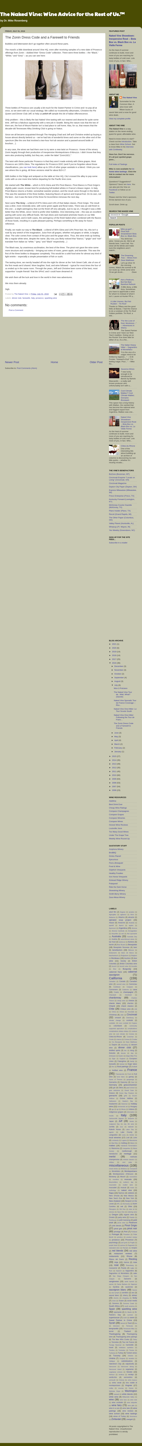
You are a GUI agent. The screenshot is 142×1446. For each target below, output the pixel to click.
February (118, 748)
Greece (112, 1093)
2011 (114, 771)
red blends (117, 1250)
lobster (131, 1135)
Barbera (131, 942)
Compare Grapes (116, 814)
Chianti (112, 1006)
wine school (114, 1413)
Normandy (126, 1204)
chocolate (131, 1012)
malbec (112, 1145)
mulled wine (128, 1185)
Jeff (120, 1121)
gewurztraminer (130, 1085)
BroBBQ (112, 853)
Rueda (123, 1268)
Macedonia (133, 1140)
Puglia (132, 1242)
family (132, 1061)
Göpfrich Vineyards (117, 870)
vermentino (128, 1377)
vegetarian (130, 1369)
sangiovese (114, 1281)
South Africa (114, 1306)
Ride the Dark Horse (118, 887)
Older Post (96, 362)
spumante (117, 1312)
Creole (111, 1039)
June (116, 733)
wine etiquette (132, 1402)
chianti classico (127, 1006)
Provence (129, 1240)
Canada (122, 981)
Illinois (123, 1109)
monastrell (133, 1169)
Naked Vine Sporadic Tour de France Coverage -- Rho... (125, 702)
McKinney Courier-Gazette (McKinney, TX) (120, 506)
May (116, 736)
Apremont (112, 928)
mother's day (128, 1182)
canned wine (121, 984)
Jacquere (131, 1118)
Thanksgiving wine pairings (126, 1337)
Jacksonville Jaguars (116, 1118)
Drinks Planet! (115, 856)
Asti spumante (132, 933)
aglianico (123, 914)
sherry (125, 1295)
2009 (114, 779)
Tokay (135, 1339)
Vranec (131, 1388)
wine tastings (131, 1413)
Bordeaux (115, 958)
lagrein (111, 1132)
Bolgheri (134, 955)
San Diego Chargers (121, 1276)
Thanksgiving (114, 1334)
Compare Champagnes (119, 811)
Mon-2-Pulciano (121, 688)
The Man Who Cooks (120, 1339)
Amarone (121, 923)
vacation (131, 1358)
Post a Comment (16, 310)
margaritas (126, 1148)
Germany (113, 1085)
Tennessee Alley (129, 1328)
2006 (114, 790)
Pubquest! (113, 883)
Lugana (124, 1140)
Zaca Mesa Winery (117, 897)
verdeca (121, 1374)
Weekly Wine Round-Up (119, 839)
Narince (121, 1193)
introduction (126, 141)
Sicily (135, 1298)
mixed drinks (113, 1169)
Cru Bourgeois (117, 1042)
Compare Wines (116, 821)
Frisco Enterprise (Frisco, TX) (121, 496)
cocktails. (112, 1023)
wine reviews (127, 1411)
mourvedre (112, 1185)
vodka (111, 1388)
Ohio (130, 1206)
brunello (134, 966)
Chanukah (112, 995)
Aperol (121, 925)
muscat (123, 1188)
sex (133, 1293)
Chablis (116, 992)
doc (125, 1050)
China (114, 1012)
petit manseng (124, 1220)
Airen (132, 914)
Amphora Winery (116, 849)
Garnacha (113, 1082)
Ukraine (130, 1356)
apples (131, 925)
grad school (130, 1088)
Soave (121, 1301)
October (118, 674)
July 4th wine (129, 1124)
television (116, 1326)
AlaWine (112, 801)
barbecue (122, 942)
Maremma (115, 1148)
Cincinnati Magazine (118, 483)
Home (54, 362)
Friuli (129, 1074)
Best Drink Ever (115, 804)
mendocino (113, 1154)
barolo (111, 945)
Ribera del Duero (116, 1259)
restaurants (114, 1256)
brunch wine (124, 966)
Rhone (129, 1256)
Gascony (123, 1082)
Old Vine (122, 1209)
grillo (125, 1096)
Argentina (123, 928)
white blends (127, 1394)
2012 (114, 768)
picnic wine (121, 1223)
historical (124, 1104)
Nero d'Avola (114, 1196)
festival (122, 1064)
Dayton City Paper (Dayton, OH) (123, 487)
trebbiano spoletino (126, 1347)
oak (121, 1206)
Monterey (112, 1177)
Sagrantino (129, 1271)
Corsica (131, 1034)
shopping (125, 1298)
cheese (131, 1001)
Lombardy (115, 1140)
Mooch (122, 1177)
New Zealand (114, 1201)
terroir (111, 1331)
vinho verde (116, 1383)
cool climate (120, 1034)
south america (129, 1306)
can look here (30, 167)
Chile (111, 1008)
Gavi (132, 1082)
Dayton (114, 1045)
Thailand (127, 1331)
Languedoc (113, 1135)
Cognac (134, 1023)
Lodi (127, 1138)
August (117, 681)
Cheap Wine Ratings (118, 808)
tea (136, 1323)
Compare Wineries (117, 818)
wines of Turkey (119, 1416)
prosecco (40, 298)
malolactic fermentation (129, 1145)
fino (113, 1066)
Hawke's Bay (127, 1101)
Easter (120, 1056)
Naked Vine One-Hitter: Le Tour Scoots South (125, 710)
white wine (113, 1397)
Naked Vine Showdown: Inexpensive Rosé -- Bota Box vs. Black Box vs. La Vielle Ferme (128, 423)
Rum (110, 1271)
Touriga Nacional (115, 1345)
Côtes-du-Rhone (128, 446)
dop (132, 1053)
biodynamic (113, 953)
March (117, 744)
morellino (116, 1179)
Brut (114, 969)
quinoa (122, 1245)
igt (117, 1109)
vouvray (121, 1388)
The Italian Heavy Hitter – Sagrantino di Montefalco (129, 347)
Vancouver (112, 1366)
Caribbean (116, 987)
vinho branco (132, 1380)
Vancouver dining (127, 1366)
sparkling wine (51, 298)
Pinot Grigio (131, 1225)
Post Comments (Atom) (27, 368)
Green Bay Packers (126, 1093)
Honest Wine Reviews (118, 825)
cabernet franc (115, 972)
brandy (123, 961)
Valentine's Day (115, 1364)
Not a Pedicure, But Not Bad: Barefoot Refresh (128, 282)
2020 (114, 648)
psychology (113, 1243)
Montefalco (116, 1171)
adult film (112, 912)
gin (114, 1088)
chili (135, 1009)
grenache (113, 1096)
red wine (133, 1251)
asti (122, 933)
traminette (130, 1345)
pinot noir (132, 1228)
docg (132, 1050)
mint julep (127, 1162)
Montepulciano (130, 1171)
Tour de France (128, 1342)
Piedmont (133, 1223)
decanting (124, 1045)
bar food (112, 942)
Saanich (119, 1271)
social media (132, 1301)
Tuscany (116, 1356)
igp (113, 1109)
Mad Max (114, 1143)
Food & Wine (114, 866)
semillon (125, 1293)
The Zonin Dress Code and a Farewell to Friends (123, 725)
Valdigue (112, 1361)
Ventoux (112, 1374)
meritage (127, 1154)
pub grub (124, 1242)
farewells (26, 298)
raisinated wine (114, 1248)
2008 (114, 783)
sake (135, 1273)
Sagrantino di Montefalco (119, 1273)
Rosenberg (130, 1265)
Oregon (115, 1214)
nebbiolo (131, 1193)
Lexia (124, 1135)
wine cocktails (117, 1402)
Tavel (130, 1323)
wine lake (126, 1408)
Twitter (112, 192)
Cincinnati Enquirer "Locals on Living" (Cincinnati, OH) (122, 478)
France (132, 1070)
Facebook (113, 190)
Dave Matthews (131, 1042)
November (119, 670)
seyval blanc (114, 1295)
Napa (111, 1193)
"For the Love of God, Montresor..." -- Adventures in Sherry (128, 324)
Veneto (129, 1372)
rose (135, 1262)
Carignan (130, 987)
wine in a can (114, 1408)
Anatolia (131, 923)
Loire (135, 1138)
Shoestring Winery (117, 890)
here (129, 184)
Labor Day (130, 1129)
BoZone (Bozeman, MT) (119, 474)
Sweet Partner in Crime (120, 1320)
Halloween (112, 1101)
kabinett (131, 1127)
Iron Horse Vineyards (118, 877)
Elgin (113, 1058)
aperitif (111, 925)
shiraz (134, 1295)
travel (111, 1347)
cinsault (118, 1018)
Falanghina (122, 1061)
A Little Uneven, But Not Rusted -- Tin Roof (120, 302)
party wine (122, 1217)
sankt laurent (129, 1281)
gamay (131, 1077)
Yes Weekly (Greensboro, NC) (122, 530)
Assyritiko (115, 933)
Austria (114, 939)
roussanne (113, 1268)
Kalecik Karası (115, 1129)
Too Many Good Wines (119, 832)
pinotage (117, 1232)
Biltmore (131, 950)
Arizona (134, 928)
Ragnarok (131, 1245)
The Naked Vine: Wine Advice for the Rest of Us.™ (62, 13)
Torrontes (115, 1342)
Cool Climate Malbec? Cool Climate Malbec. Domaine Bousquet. (128, 395)
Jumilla (111, 1127)
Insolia (111, 1116)
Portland (134, 1232)
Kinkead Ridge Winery (118, 880)
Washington (131, 1391)
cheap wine (121, 1000)
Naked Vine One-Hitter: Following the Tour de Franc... (124, 717)
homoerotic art (123, 1106)
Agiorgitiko (112, 914)
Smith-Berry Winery (117, 894)
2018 (114, 655)
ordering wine (132, 1212)
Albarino (121, 917)
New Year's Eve (115, 1198)
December (119, 666)
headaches (113, 1104)
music (132, 1187)
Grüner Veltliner (126, 1098)
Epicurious (113, 859)
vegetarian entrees (115, 1372)
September (119, 677)
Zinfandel (116, 1419)
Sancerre (127, 1279)
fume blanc (121, 1077)
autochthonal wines (127, 939)
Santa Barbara (122, 1284)
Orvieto (112, 1217)
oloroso (111, 1212)
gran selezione (114, 1090)
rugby (132, 1268)
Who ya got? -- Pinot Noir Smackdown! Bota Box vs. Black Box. (129, 232)
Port (126, 1232)
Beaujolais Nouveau (121, 947)
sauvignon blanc (117, 1289)
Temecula (129, 1326)
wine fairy (117, 1405)
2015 (114, 756)
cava (135, 989)
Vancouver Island (115, 1369)
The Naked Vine (129, 97)
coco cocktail (123, 1023)
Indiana (131, 1109)
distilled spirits (114, 1050)
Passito (131, 1217)
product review (132, 1237)
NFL (118, 1204)
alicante (131, 917)
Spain (112, 1309)
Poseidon (126, 1234)
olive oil (131, 1209)
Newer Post (12, 362)
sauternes (129, 1287)
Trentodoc (121, 1350)
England (122, 1058)
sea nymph (115, 1293)
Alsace (111, 923)
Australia (116, 936)
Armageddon (132, 931)
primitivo (120, 1237)
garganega (130, 1079)
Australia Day (132, 936)
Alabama (112, 917)
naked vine (126, 1190)
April (116, 740)
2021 (114, 644)
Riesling (133, 1259)
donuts (123, 1053)
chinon (121, 1012)
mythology (112, 1190)
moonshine (133, 1177)
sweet (132, 1318)
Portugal (115, 1234)
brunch (114, 966)
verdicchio (113, 1377)
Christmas (113, 1015)
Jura (121, 1127)
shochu (116, 1298)
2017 (114, 659)
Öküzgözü (112, 1209)
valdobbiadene (127, 1361)
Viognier (128, 1385)
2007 (114, 786)
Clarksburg (130, 1017)
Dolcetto (112, 1053)
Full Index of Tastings (118, 164)
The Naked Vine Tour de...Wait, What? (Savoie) (123, 694)
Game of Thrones (115, 1079)
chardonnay (115, 997)
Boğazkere (125, 955)
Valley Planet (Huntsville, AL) (121, 523)
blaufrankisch (113, 955)
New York (130, 1198)
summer (130, 1315)
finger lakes (132, 1064)
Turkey (120, 1353)
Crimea (126, 1039)
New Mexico (129, 1196)
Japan (111, 1121)
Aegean (122, 912)
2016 (114, 663)
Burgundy (127, 969)
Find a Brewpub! (116, 863)
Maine (132, 1143)
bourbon (127, 958)
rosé (116, 1265)
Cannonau (133, 984)
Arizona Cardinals (118, 931)
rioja (116, 1262)
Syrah (112, 1323)
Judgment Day (114, 1124)
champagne (128, 992)
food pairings (122, 1066)
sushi (125, 1317)
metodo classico (128, 1159)
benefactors (117, 950)
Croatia (134, 1039)
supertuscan (114, 1317)
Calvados (112, 981)
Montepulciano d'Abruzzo (123, 1174)
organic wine (129, 1215)
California (115, 978)
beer (135, 947)
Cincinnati (132, 1014)
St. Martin (128, 1312)
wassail (116, 1394)
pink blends (116, 1226)
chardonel (128, 995)
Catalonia (125, 989)
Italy (33, 298)
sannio (111, 1284)
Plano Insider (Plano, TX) (120, 511)
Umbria (112, 1358)
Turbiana (112, 1353)
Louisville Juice (115, 828)
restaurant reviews (123, 1253)
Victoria (121, 1380)
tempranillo (113, 1328)
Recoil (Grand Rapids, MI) (120, 514)
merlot (112, 1156)
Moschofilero (113, 1182)
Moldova (124, 1169)
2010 (114, 775)
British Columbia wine (128, 964)
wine (111, 1399)
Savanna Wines (127, 369)
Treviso (131, 1350)
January (118, 751)
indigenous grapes (116, 1112)
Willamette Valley (128, 1397)
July (116, 685)
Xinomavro (133, 1416)
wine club (133, 1400)
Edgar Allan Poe (131, 1056)
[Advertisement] (53, 338)
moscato (128, 1179)
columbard (118, 1026)
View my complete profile (120, 119)
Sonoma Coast (128, 1303)
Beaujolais (132, 944)
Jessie (131, 1121)
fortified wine (117, 1070)
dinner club (16, 298)
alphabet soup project (120, 920)
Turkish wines (131, 1353)
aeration (131, 912)
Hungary (133, 1107)
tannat (122, 1323)
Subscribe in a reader (118, 543)
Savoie (134, 1290)
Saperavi (134, 1284)
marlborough (127, 1151)
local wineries (115, 1137)
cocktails (129, 1020)
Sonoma (115, 1303)
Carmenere (113, 990)
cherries (130, 1003)
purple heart (113, 1245)
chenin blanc (115, 1003)
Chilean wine (125, 1009)
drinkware (112, 1056)
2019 (114, 652)
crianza (118, 1039)
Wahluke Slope (114, 1391)
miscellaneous (119, 1165)
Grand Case (129, 1090)
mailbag (124, 1143)
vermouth (112, 1380)
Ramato (125, 1248)
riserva (126, 1262)
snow (114, 1301)
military (111, 1162)
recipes (134, 1248)
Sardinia (116, 1287)
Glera (121, 1088)
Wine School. (126, 144)
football (134, 1066)
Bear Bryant (121, 944)
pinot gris (118, 1229)
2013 (114, 764)
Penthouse (112, 1220)
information (130, 1112)
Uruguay (122, 1358)
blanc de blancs (127, 953)
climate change (115, 1020)
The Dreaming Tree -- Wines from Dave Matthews (129, 257)
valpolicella (129, 1364)
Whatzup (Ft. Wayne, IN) (119, 527)
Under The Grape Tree (119, 835)
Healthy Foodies (116, 873)
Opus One (120, 1212)
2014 (114, 760)
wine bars (123, 1400)
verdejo (131, 1375)
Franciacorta (120, 1074)
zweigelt (129, 1419)
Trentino (112, 1350)
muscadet (113, 1188)
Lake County (126, 1132)
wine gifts (131, 1405)
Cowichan (130, 1037)
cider (122, 1015)
